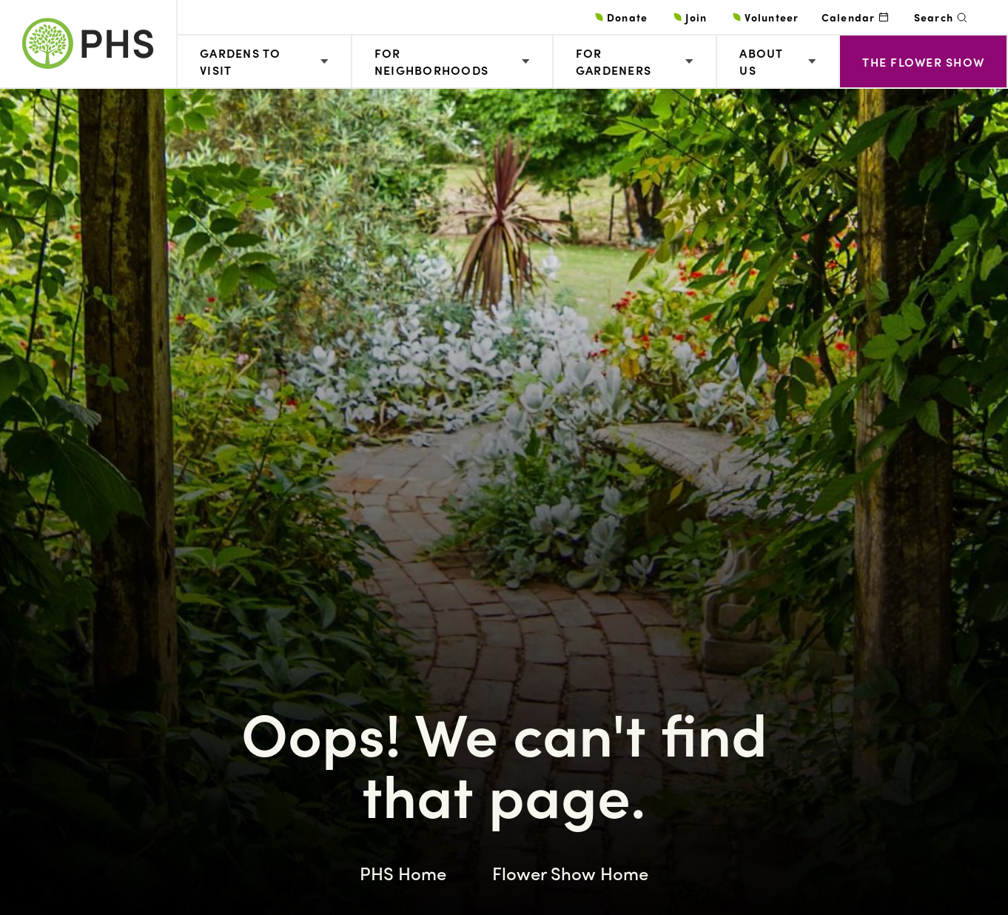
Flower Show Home (570, 872)
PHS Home (403, 872)
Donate (627, 17)
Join (696, 17)
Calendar (848, 17)
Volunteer (772, 17)
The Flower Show (923, 61)
